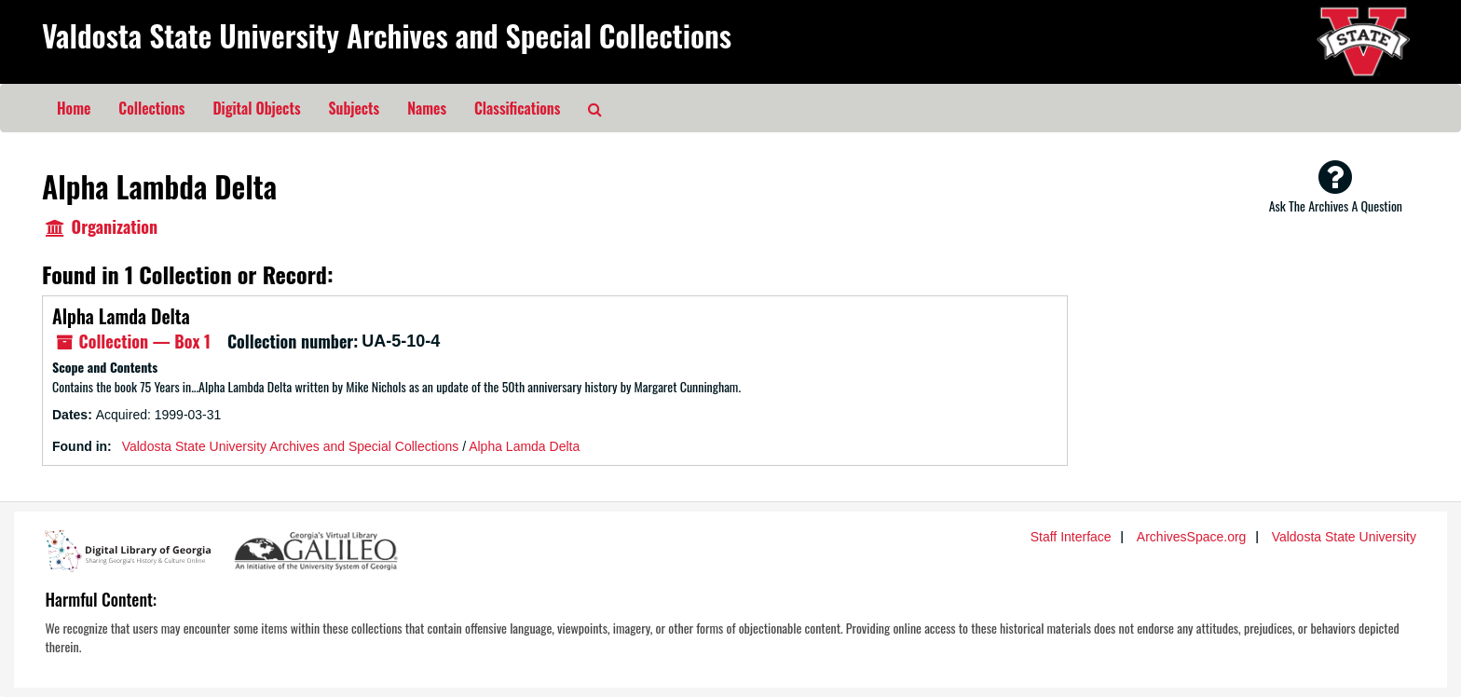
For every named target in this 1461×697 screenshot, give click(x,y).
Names (426, 108)
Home (73, 108)
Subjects (354, 108)
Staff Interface (1071, 536)
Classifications (517, 108)
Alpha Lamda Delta (121, 316)
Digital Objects (256, 108)
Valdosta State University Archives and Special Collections (386, 35)
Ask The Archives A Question (1335, 186)
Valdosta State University (1344, 536)
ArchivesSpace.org (1192, 536)
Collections (151, 108)
